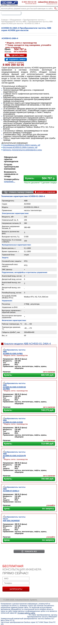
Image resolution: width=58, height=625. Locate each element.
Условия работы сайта (26, 613)
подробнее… (9, 181)
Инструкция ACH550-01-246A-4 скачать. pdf (20, 147)
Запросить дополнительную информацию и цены (22, 150)
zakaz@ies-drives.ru (47, 2)
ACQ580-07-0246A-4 (11, 491)
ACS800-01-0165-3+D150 (13, 422)
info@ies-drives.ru (46, 609)
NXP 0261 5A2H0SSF (11, 521)
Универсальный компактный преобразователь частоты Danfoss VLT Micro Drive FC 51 (27, 619)
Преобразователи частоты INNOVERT (42, 617)
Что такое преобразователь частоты (43, 615)
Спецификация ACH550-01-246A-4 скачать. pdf (21, 145)
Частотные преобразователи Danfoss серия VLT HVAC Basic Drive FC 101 (28, 623)
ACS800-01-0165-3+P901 (13, 353)
